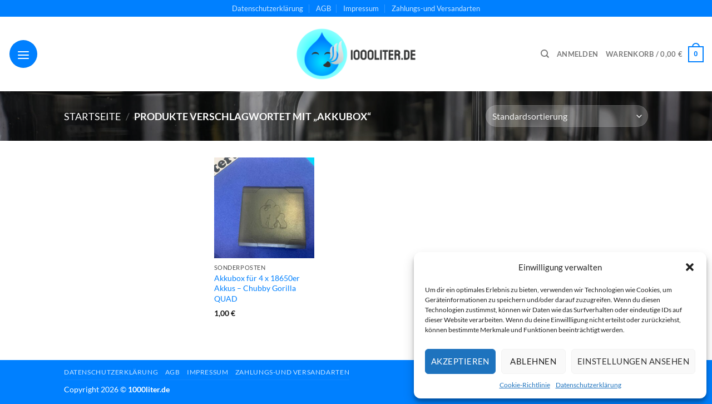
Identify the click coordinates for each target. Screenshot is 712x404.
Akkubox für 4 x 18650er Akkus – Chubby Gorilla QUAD (257, 288)
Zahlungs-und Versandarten (436, 8)
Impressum (361, 8)
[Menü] (23, 54)
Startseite (92, 116)
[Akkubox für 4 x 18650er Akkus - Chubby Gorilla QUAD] (264, 207)
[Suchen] (545, 54)
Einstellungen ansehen (633, 361)
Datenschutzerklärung (588, 385)
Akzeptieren (460, 361)
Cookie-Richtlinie (525, 385)
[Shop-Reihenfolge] (567, 116)
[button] (689, 267)
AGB (323, 8)
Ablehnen (533, 361)
